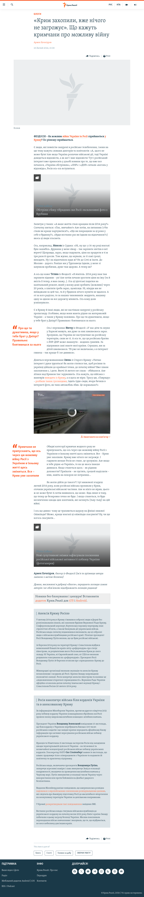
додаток (40, 600)
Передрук (42, 876)
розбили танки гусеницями (51, 381)
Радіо (4, 876)
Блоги (37, 14)
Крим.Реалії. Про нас (47, 870)
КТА (118, 5)
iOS (71, 600)
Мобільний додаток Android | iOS (18, 881)
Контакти (42, 881)
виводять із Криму (55, 378)
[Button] (93, 56)
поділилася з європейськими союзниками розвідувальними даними (70, 791)
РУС (110, 5)
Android (81, 600)
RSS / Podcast (8, 886)
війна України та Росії (75, 136)
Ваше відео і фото (10, 870)
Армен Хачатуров (42, 42)
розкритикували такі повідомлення (64, 804)
